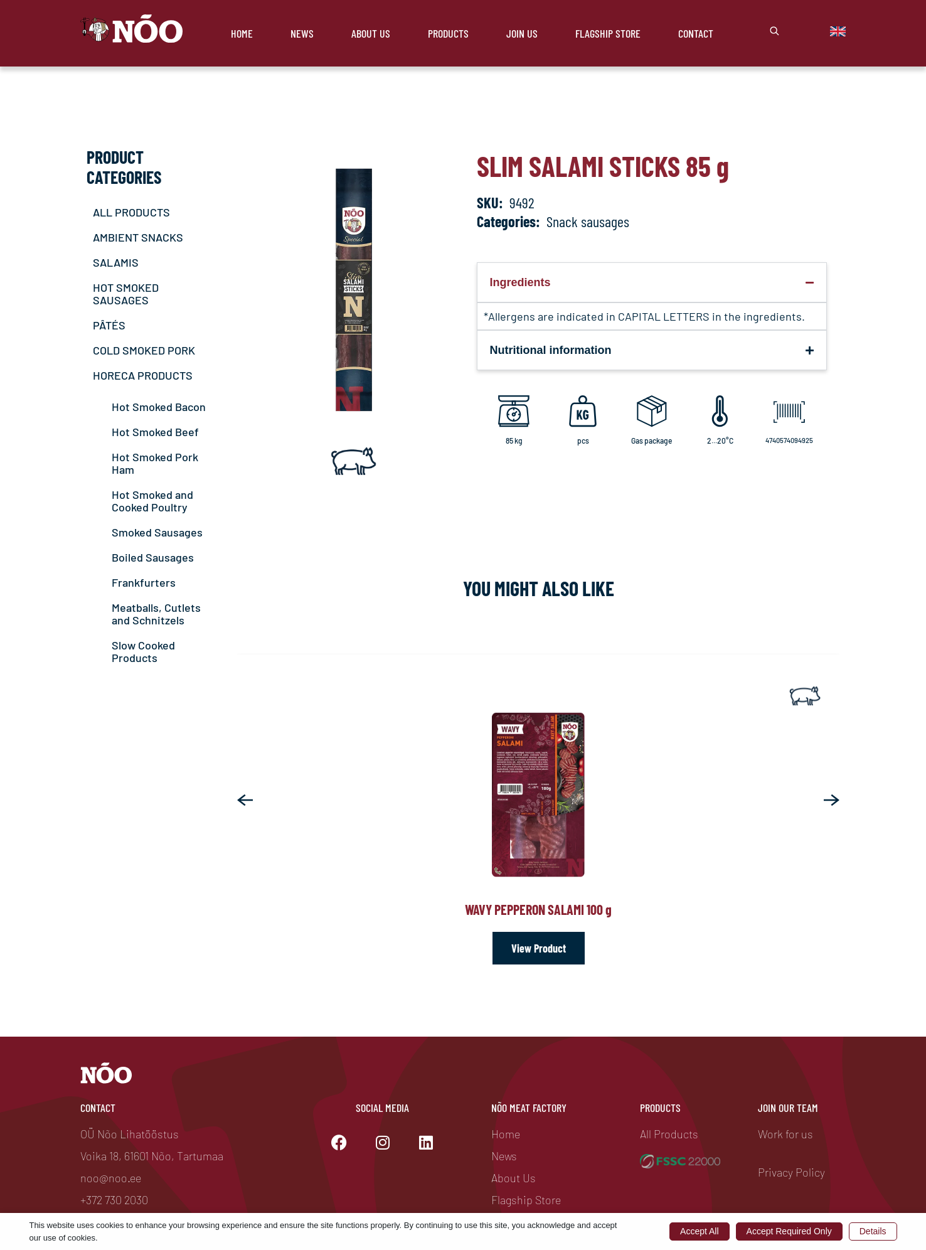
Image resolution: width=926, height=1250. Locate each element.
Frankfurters (144, 582)
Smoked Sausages (157, 532)
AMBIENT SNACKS (138, 237)
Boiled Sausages (153, 557)
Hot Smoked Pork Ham (155, 463)
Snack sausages (587, 221)
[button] (245, 800)
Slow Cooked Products (143, 651)
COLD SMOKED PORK (144, 350)
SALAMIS (116, 262)
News (302, 33)
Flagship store (608, 33)
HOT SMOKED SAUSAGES (126, 293)
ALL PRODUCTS (131, 212)
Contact (695, 33)
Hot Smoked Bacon (159, 407)
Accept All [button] (699, 1231)
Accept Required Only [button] (789, 1231)
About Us (370, 33)
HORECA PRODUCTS (143, 375)
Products (448, 33)
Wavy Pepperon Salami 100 (538, 909)
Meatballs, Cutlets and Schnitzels (156, 614)
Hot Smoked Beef (155, 432)
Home (242, 33)
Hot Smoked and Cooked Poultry (152, 501)
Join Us (522, 33)
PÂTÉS (109, 325)
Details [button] (872, 1231)
